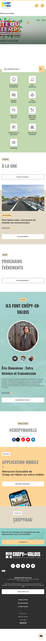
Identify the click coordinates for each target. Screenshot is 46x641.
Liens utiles (23, 620)
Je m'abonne (23, 542)
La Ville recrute (23, 606)
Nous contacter (23, 591)
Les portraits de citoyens (23, 400)
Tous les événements (23, 280)
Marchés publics (23, 603)
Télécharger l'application (23, 484)
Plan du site (23, 613)
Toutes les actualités (23, 177)
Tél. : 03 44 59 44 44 (23, 580)
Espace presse (23, 599)
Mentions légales (23, 616)
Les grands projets (23, 236)
